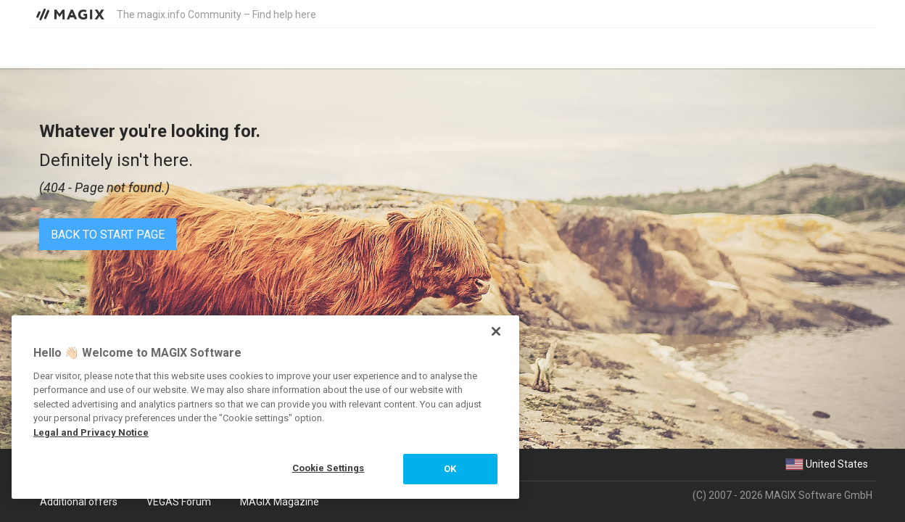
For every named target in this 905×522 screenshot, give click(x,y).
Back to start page (108, 234)
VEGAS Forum (178, 502)
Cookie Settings (328, 468)
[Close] (496, 331)
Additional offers (78, 502)
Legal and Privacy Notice (91, 432)
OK (450, 468)
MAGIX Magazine (279, 502)
